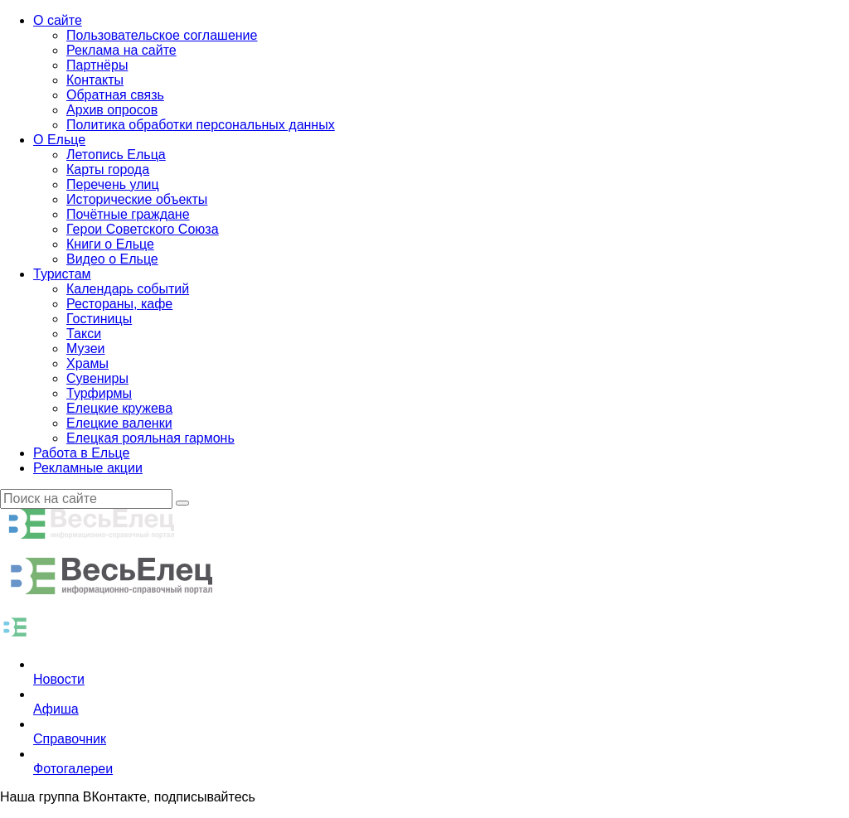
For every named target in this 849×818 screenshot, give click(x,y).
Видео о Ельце (112, 259)
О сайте (57, 20)
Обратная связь (115, 95)
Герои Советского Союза (142, 229)
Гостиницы (99, 319)
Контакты (95, 80)
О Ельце (59, 140)
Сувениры (97, 378)
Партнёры (97, 65)
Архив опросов (112, 110)
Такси (83, 334)
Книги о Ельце (110, 244)
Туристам (62, 274)
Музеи (85, 348)
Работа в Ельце (81, 453)
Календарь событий (127, 289)
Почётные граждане (128, 214)
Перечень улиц (112, 184)
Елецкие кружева (119, 408)
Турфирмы (99, 393)
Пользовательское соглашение (161, 35)
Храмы (87, 363)
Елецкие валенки (119, 423)
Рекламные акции (88, 468)
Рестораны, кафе (119, 304)
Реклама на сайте (121, 50)
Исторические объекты (136, 199)
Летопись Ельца (116, 155)
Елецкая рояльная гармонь (150, 438)
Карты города (107, 169)
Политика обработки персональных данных (200, 125)
